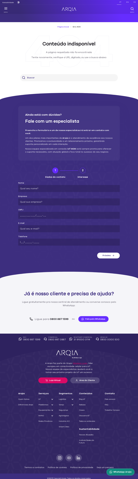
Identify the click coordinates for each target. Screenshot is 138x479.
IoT (40, 393)
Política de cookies (58, 461)
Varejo (62, 398)
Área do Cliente (85, 374)
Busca (132, 10)
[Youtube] (69, 451)
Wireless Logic (78, 357)
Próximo (108, 252)
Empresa (22, 193)
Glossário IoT (85, 409)
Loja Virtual (53, 374)
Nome (20, 180)
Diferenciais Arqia (25, 398)
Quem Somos (23, 393)
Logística (63, 393)
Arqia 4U (106, 332)
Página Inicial (63, 27)
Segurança (64, 404)
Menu (6, 10)
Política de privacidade (80, 461)
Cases (82, 404)
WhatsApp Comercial (81, 332)
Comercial (55, 332)
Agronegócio (64, 409)
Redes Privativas (45, 415)
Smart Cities (64, 420)
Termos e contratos (37, 461)
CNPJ (20, 207)
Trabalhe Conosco (111, 404)
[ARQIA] (69, 9)
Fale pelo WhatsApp (92, 312)
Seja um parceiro (101, 461)
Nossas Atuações (87, 428)
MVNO (41, 409)
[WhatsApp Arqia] (121, 472)
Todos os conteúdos (88, 415)
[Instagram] (59, 451)
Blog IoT (83, 393)
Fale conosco (109, 393)
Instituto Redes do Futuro (87, 435)
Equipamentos (44, 404)
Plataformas (43, 398)
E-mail (21, 220)
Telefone (21, 234)
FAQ (106, 398)
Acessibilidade (7, 2)
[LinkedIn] (78, 451)
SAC (31, 332)
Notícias (83, 398)
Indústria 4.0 (64, 415)
